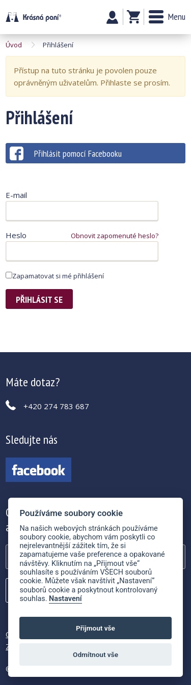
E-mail (16, 195)
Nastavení (65, 598)
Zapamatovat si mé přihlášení (55, 275)
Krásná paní (33, 17)
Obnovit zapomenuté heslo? (114, 235)
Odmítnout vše (95, 654)
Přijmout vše (95, 628)
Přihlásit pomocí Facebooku (66, 153)
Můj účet (112, 17)
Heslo (16, 235)
